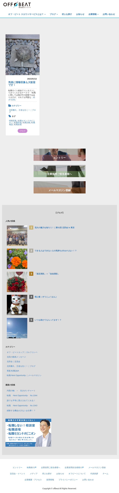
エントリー (59, 157)
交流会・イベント (17, 473)
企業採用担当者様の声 (74, 467)
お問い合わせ (109, 14)
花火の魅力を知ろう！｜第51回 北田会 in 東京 (55, 227)
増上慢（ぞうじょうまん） (46, 297)
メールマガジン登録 (59, 190)
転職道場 (18, 124)
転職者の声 (31, 467)
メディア (34, 473)
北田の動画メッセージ (16, 357)
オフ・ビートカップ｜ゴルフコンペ (22, 352)
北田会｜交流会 (13, 361)
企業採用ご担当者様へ (59, 174)
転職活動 (26, 122)
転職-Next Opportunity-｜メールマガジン (24, 375)
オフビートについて (77, 473)
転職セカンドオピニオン (22, 122)
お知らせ (80, 14)
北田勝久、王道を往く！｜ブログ (22, 111)
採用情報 (50, 480)
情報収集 (13, 121)
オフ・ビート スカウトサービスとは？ (26, 14)
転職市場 (18, 122)
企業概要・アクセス (33, 480)
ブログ (54, 14)
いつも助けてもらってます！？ (48, 320)
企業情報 (93, 14)
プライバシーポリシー (68, 480)
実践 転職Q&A (13, 371)
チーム (105, 473)
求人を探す (67, 14)
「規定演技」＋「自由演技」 (48, 274)
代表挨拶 (94, 473)
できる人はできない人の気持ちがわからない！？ (56, 251)
